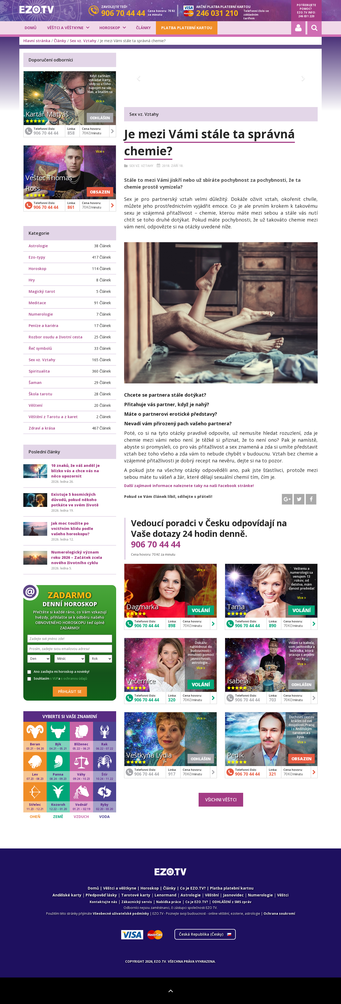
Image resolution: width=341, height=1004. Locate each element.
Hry (32, 279)
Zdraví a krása (42, 428)
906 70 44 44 (155, 544)
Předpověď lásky (101, 894)
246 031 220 (306, 16)
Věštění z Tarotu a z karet (53, 416)
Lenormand (165, 894)
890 (272, 626)
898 (171, 626)
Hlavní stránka (36, 40)
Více (200, 570)
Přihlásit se (70, 691)
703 (272, 700)
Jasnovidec (233, 894)
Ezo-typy (37, 257)
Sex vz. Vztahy (83, 40)
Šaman (35, 382)
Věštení (35, 405)
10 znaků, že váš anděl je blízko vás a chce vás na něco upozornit (75, 471)
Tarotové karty (135, 894)
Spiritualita (39, 371)
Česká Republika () (205, 934)
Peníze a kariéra (43, 325)
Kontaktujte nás (103, 902)
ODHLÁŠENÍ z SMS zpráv (231, 902)
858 (71, 133)
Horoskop (109, 27)
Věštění (212, 894)
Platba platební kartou (186, 27)
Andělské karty (67, 894)
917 (171, 774)
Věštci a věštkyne (65, 27)
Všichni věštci (221, 800)
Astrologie (38, 245)
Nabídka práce (168, 902)
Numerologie (41, 314)
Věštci (282, 894)
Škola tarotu (40, 393)
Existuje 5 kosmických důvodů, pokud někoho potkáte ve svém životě (75, 499)
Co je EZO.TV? (193, 888)
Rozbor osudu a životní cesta (55, 336)
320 (171, 700)
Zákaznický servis (136, 902)
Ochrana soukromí (279, 913)
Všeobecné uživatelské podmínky (121, 913)
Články (143, 27)
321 (272, 774)
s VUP (54, 678)
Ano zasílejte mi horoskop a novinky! (58, 672)
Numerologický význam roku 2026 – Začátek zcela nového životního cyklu (76, 557)
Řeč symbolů (40, 348)
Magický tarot (42, 291)
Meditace (37, 302)
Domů (31, 27)
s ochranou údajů (74, 678)
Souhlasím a (57, 678)
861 (71, 207)
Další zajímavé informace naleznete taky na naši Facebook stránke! (189, 485)
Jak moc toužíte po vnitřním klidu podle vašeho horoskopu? (72, 528)
